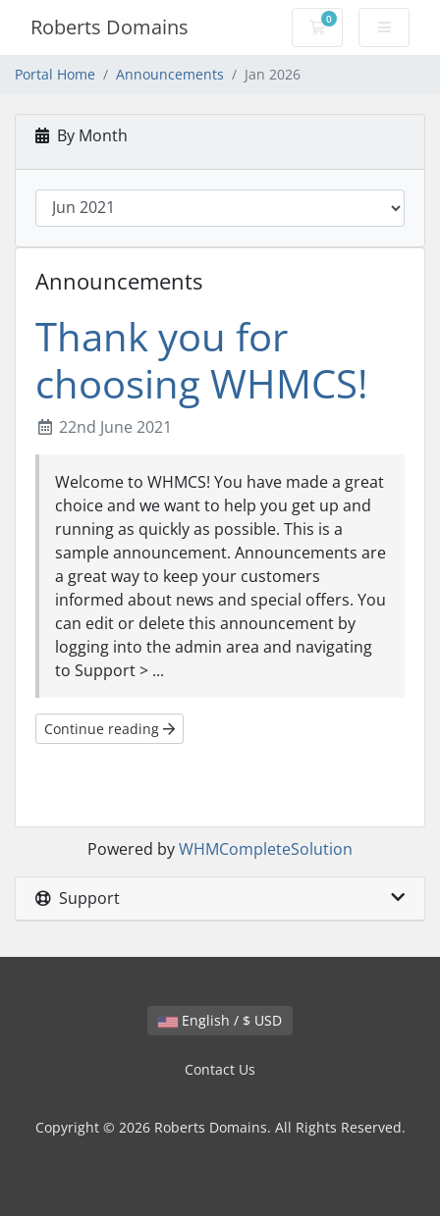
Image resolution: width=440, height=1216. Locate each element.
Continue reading (109, 728)
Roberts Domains (109, 27)
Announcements (170, 74)
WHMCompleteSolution (266, 849)
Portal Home (55, 74)
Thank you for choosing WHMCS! (201, 359)
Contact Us (220, 1069)
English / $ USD (220, 1020)
